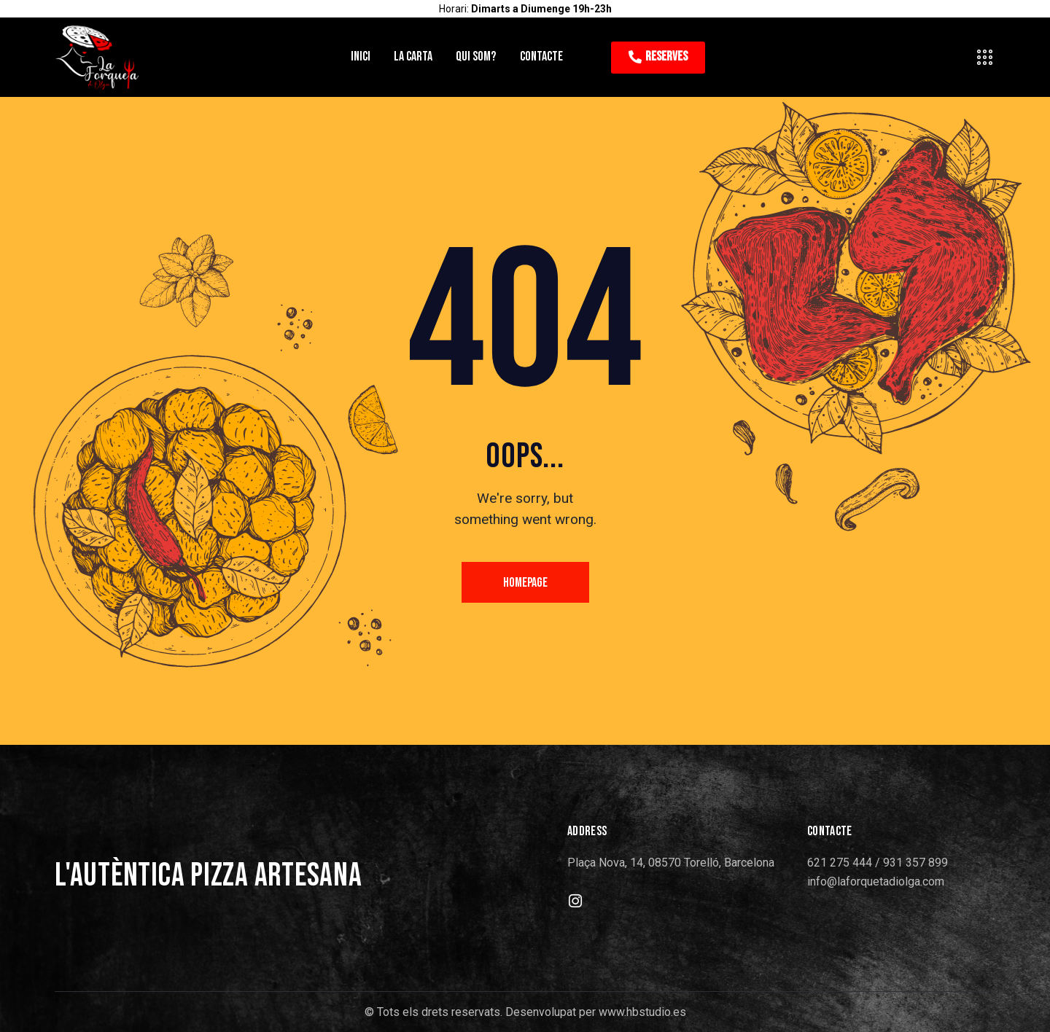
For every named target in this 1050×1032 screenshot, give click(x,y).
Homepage (525, 582)
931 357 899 (915, 862)
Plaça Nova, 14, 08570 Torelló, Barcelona (670, 862)
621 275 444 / (845, 862)
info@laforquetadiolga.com (875, 881)
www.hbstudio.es (642, 1012)
